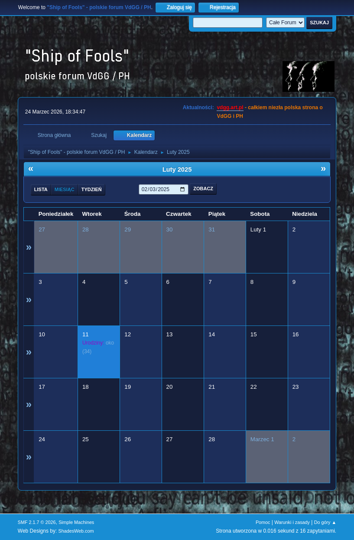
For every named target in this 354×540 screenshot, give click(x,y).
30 (169, 229)
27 (42, 229)
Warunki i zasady (292, 522)
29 (127, 229)
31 (211, 229)
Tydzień (91, 189)
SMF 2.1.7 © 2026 (37, 522)
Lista (41, 189)
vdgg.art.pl (230, 107)
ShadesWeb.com (76, 530)
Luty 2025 (177, 169)
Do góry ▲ (325, 522)
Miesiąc (65, 189)
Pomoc (263, 522)
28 (85, 229)
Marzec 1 (262, 439)
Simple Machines (76, 522)
